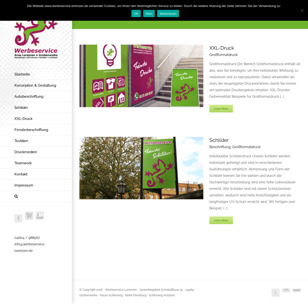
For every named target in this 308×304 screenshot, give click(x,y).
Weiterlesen (168, 13)
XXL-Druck (221, 48)
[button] (36, 196)
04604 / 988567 (27, 238)
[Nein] (302, 10)
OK (136, 13)
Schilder (219, 140)
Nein (149, 13)
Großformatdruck (223, 55)
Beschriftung (220, 147)
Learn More (221, 108)
